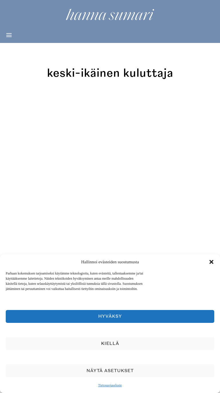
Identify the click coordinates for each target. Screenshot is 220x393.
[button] (211, 262)
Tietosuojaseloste (110, 385)
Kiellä (110, 343)
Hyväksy (110, 316)
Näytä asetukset (110, 371)
